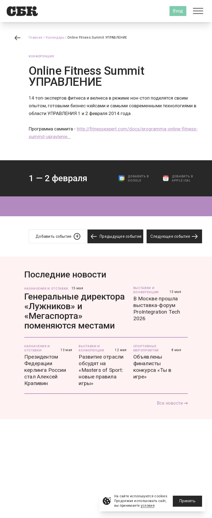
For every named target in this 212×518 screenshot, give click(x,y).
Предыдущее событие (115, 236)
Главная (36, 37)
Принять (187, 501)
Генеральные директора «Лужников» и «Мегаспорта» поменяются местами (74, 311)
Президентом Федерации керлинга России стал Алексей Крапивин (45, 370)
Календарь (55, 37)
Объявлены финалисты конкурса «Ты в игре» (152, 367)
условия (148, 506)
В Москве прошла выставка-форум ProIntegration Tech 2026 (156, 308)
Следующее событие (174, 236)
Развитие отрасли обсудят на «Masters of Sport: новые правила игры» (101, 370)
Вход (178, 11)
